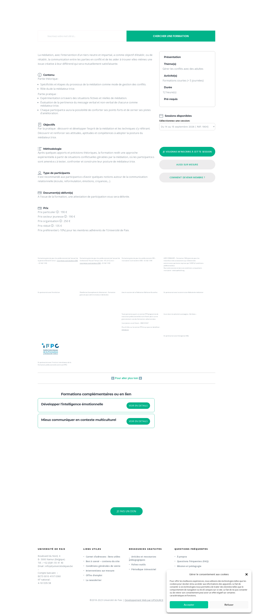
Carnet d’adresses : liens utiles (103, 556)
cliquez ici (125, 330)
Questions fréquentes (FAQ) (193, 561)
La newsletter (93, 580)
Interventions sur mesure (100, 570)
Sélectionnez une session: (174, 120)
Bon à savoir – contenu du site (103, 561)
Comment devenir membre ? (187, 177)
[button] (246, 574)
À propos (182, 556)
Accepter (189, 604)
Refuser (228, 604)
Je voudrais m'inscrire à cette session (187, 151)
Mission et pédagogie (189, 566)
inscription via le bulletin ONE (67, 261)
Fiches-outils (138, 564)
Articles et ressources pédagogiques (142, 558)
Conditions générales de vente (103, 565)
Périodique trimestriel (143, 569)
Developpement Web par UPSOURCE (144, 600)
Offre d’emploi (94, 575)
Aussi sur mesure (187, 164)
